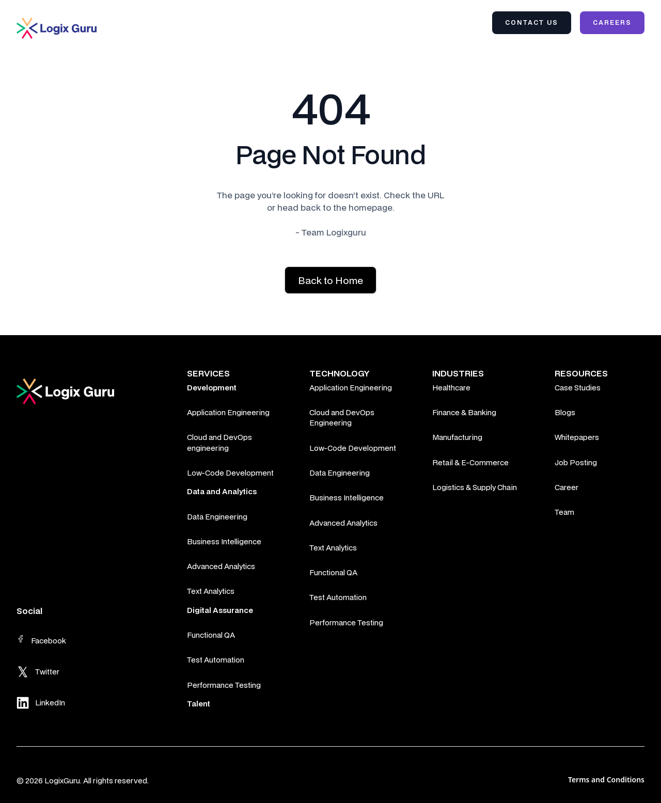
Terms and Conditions (606, 779)
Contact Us (531, 22)
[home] (57, 28)
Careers (612, 22)
